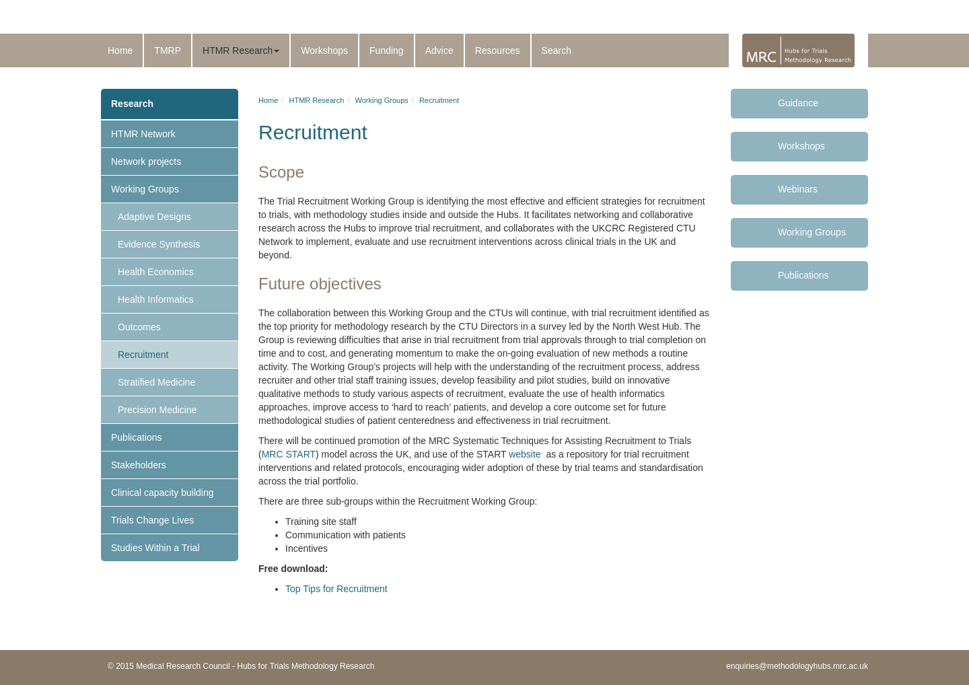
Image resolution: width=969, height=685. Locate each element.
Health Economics (156, 271)
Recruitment (143, 354)
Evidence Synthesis (159, 244)
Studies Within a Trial (155, 547)
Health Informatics (156, 299)
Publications (136, 437)
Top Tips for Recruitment (336, 588)
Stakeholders (138, 465)
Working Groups (145, 189)
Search (556, 50)
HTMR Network (143, 134)
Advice (439, 50)
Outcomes (139, 327)
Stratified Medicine (156, 382)
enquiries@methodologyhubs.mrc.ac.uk (797, 666)
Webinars (798, 189)
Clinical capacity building (162, 492)
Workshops (324, 50)
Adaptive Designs (154, 216)
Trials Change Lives (152, 520)
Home (120, 50)
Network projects (146, 161)
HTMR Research (241, 50)
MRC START (289, 454)
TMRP (167, 50)
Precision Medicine (157, 409)
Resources (497, 50)
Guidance (798, 103)
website (524, 454)
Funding (386, 50)
